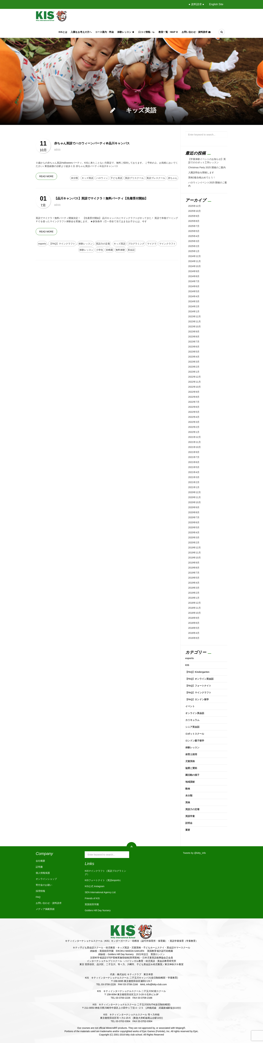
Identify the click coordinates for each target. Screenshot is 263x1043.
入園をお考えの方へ (81, 32)
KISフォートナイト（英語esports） (103, 880)
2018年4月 (193, 633)
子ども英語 (116, 178)
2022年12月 (194, 376)
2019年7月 (193, 572)
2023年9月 (193, 331)
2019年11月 (194, 552)
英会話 (131, 249)
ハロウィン (102, 178)
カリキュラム (192, 720)
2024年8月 (193, 276)
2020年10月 (194, 502)
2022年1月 (193, 432)
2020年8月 (193, 512)
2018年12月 (194, 602)
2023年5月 (193, 351)
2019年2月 (193, 592)
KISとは (63, 32)
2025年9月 (193, 216)
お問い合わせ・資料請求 (196, 32)
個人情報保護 (43, 873)
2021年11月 (194, 442)
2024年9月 (193, 271)
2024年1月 (193, 311)
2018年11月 (194, 607)
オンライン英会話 (194, 713)
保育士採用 (191, 754)
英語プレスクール (155, 178)
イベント (190, 706)
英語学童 (190, 816)
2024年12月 (194, 256)
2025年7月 (193, 226)
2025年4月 (193, 236)
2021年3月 (193, 477)
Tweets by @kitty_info (194, 853)
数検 (187, 788)
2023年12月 (194, 316)
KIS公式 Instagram (94, 886)
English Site (216, 4)
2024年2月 (193, 306)
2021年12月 (194, 437)
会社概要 (40, 860)
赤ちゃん (172, 178)
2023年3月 (193, 361)
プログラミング (136, 243)
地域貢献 (190, 781)
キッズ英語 (87, 178)
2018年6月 (193, 623)
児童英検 (190, 761)
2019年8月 (193, 567)
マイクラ (151, 243)
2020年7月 (193, 517)
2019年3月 (193, 587)
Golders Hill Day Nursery (98, 910)
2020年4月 (193, 532)
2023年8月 (193, 336)
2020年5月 (193, 527)
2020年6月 (193, 522)
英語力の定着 (103, 243)
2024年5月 (193, 291)
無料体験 (120, 249)
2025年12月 (194, 206)
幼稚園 (109, 249)
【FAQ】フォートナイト (198, 685)
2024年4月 (193, 296)
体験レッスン (126, 32)
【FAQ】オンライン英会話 (199, 678)
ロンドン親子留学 (194, 740)
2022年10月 (194, 386)
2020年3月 (193, 537)
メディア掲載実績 (45, 909)
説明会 (188, 823)
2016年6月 (193, 638)
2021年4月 (193, 472)
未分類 (74, 178)
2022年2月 (193, 427)
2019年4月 (193, 582)
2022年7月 (193, 402)
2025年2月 (193, 246)
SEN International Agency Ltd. (100, 892)
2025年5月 (193, 231)
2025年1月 (193, 251)
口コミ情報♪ (146, 32)
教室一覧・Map (168, 32)
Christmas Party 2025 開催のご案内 (207, 167)
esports (42, 243)
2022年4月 (193, 417)
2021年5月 (193, 467)
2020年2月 (193, 542)
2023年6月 (193, 346)
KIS (187, 665)
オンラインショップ (46, 879)
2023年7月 (193, 341)
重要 (187, 830)
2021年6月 (193, 462)
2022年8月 (193, 396)
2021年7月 (193, 457)
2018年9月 (193, 618)
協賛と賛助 (191, 768)
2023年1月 (193, 371)
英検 (187, 802)
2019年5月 (193, 577)
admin (57, 149)
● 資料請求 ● (196, 4)
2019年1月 (193, 597)
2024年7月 (193, 281)
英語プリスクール (134, 178)
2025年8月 (193, 221)
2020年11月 (194, 497)
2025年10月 (194, 211)
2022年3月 (193, 422)
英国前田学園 (92, 904)
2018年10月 (194, 613)
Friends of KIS (92, 898)
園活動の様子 (192, 775)
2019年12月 (194, 547)
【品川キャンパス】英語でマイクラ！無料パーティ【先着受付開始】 (101, 198)
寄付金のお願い (44, 885)
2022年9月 (193, 391)
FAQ (38, 897)
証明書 (39, 867)
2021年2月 (193, 482)
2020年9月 (193, 507)
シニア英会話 (192, 727)
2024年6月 (193, 286)
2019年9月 (193, 562)
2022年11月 (194, 381)
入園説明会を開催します (201, 172)
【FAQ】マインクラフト (62, 243)
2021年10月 (194, 447)
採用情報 (40, 891)
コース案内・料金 (104, 32)
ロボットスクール (194, 733)
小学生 (99, 249)
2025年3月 (193, 241)
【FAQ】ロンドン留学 (197, 699)
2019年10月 (194, 557)
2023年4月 (193, 356)
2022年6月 (193, 407)
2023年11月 (194, 321)
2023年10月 (194, 326)
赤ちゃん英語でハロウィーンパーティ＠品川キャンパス (92, 143)
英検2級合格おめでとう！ (201, 177)
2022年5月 (193, 412)
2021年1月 (193, 487)
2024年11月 (194, 261)
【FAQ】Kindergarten (197, 672)
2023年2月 (193, 366)
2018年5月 (193, 628)
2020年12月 (194, 492)
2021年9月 (193, 452)
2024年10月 (194, 266)
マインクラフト (167, 243)
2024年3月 (193, 301)
